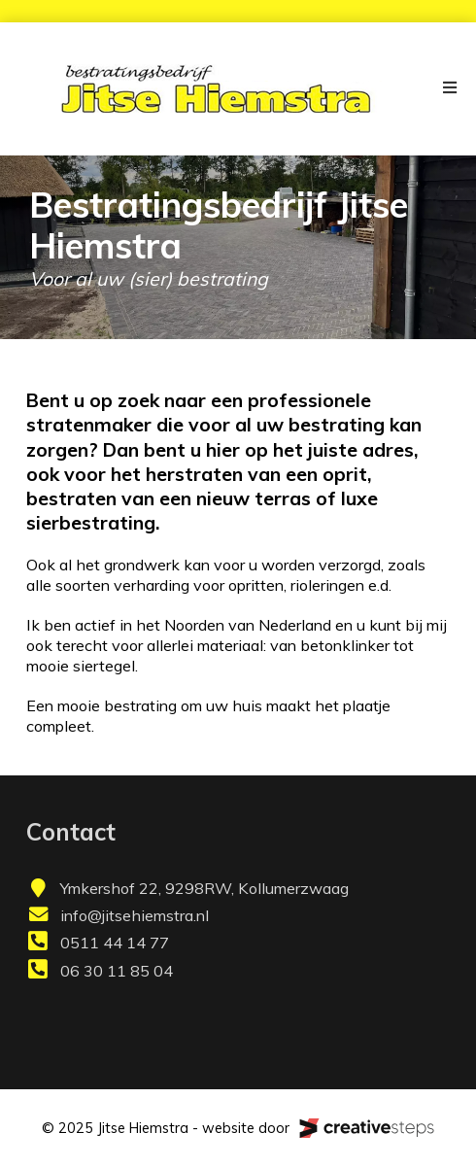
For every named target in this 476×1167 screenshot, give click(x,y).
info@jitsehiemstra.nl (134, 915)
